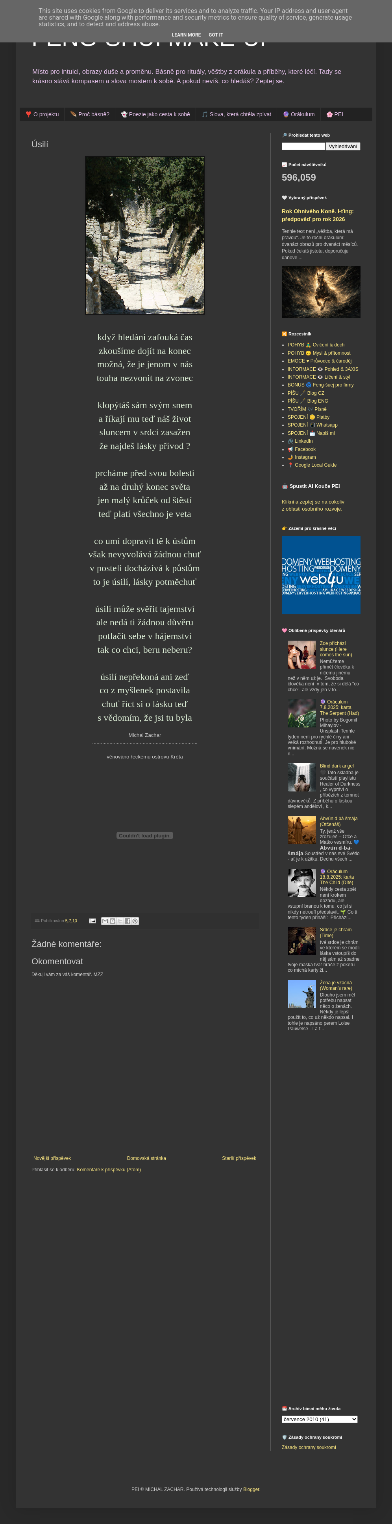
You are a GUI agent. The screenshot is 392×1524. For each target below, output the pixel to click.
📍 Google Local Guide (312, 465)
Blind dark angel (337, 766)
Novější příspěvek (52, 1158)
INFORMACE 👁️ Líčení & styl (319, 377)
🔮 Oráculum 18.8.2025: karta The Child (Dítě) (337, 877)
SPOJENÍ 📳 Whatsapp (313, 425)
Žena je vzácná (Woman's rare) (336, 985)
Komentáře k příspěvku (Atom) (109, 1169)
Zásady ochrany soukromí (309, 1447)
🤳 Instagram (302, 457)
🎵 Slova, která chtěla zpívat (236, 114)
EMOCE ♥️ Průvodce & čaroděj (320, 361)
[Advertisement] (321, 1276)
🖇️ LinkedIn (300, 441)
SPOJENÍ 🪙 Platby (308, 417)
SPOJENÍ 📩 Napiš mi (311, 433)
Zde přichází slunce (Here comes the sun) (336, 649)
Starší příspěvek (239, 1158)
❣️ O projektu (42, 114)
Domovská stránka (146, 1158)
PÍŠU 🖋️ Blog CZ (306, 393)
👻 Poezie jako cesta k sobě (155, 114)
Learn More (186, 35)
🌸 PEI (334, 114)
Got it (216, 35)
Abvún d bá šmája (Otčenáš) (339, 821)
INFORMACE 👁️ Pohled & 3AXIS (323, 369)
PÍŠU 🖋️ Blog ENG (308, 401)
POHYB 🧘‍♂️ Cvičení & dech (316, 345)
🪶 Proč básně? (89, 114)
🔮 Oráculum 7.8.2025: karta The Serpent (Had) (339, 707)
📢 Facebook (302, 449)
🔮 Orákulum (299, 114)
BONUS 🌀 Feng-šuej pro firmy (321, 385)
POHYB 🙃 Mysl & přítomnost (319, 353)
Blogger (251, 1489)
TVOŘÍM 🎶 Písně (307, 409)
